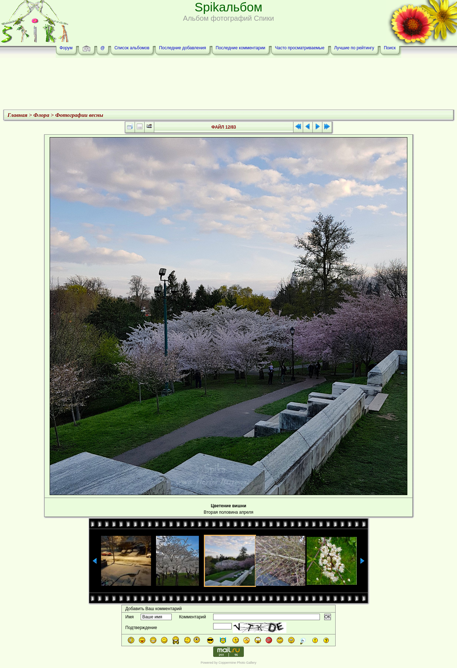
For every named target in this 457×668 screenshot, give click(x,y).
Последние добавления (182, 47)
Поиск (390, 47)
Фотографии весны (79, 115)
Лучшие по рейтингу (354, 47)
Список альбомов (131, 47)
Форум (66, 47)
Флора (41, 115)
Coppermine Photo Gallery (237, 662)
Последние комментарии (240, 47)
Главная (17, 115)
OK (328, 616)
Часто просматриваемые (300, 47)
